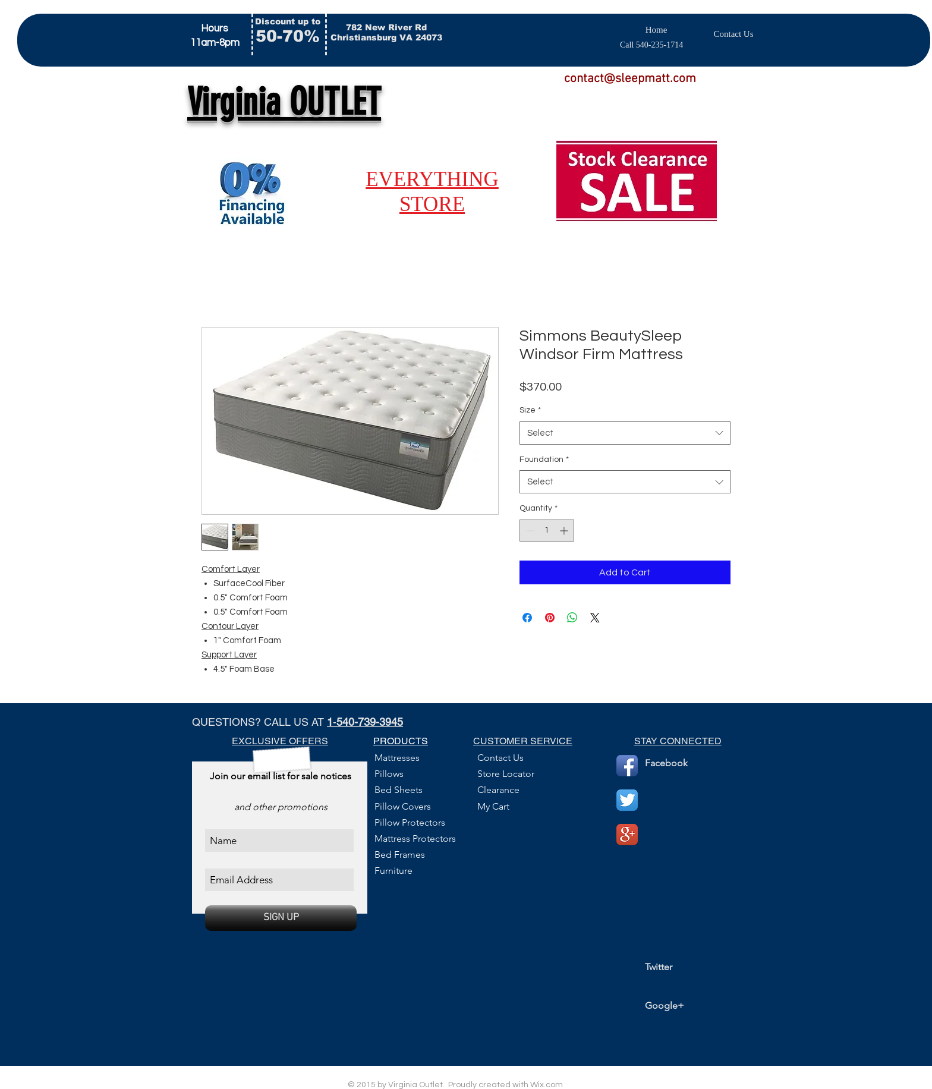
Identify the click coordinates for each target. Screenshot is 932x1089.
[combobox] (625, 433)
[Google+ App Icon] (627, 834)
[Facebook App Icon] (627, 765)
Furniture (393, 870)
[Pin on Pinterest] (550, 617)
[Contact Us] (733, 33)
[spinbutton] (547, 530)
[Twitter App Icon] (627, 800)
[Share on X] (595, 617)
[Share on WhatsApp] (572, 617)
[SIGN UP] (281, 918)
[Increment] (565, 530)
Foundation (544, 459)
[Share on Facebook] (527, 617)
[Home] (656, 30)
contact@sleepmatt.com (630, 78)
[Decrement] (528, 530)
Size (530, 410)
